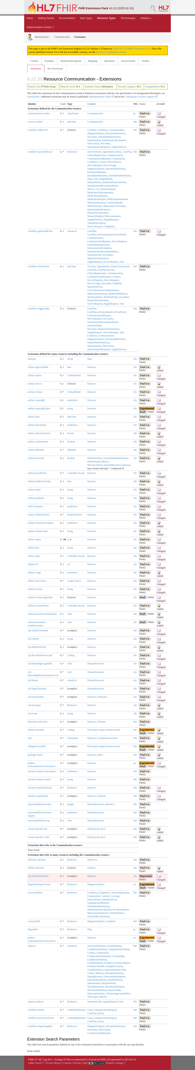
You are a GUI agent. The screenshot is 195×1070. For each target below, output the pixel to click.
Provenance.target (96, 729)
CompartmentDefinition (99, 956)
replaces (32, 945)
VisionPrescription (96, 223)
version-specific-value (38, 837)
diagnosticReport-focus (39, 884)
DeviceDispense (95, 280)
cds (135, 367)
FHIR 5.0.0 (105, 1059)
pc (135, 113)
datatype (32, 358)
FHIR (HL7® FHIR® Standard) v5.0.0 (131, 48)
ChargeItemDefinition (119, 949)
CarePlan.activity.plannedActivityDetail (106, 234)
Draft (142, 411)
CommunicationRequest (99, 158)
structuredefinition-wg (38, 820)
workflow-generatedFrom (40, 231)
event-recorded (35, 121)
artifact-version (35, 589)
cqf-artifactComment (38, 630)
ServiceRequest (95, 226)
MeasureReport (108, 189)
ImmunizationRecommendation (102, 185)
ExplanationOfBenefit (98, 902)
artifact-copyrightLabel (39, 408)
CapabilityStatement (97, 949)
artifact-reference (36, 867)
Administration (38, 37)
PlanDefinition (115, 979)
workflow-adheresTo (38, 130)
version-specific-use (37, 828)
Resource (91, 367)
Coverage (114, 896)
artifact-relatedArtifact (39, 514)
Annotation (72, 738)
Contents (67, 1063)
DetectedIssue (114, 161)
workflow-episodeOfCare (40, 151)
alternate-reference (37, 859)
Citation (91, 952)
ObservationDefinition (114, 976)
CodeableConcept (75, 473)
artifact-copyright (36, 400)
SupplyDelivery (119, 147)
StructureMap (114, 990)
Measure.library (95, 465)
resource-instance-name (39, 779)
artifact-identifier (36, 449)
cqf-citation (33, 638)
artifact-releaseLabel (38, 531)
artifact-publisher (36, 498)
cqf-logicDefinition (37, 688)
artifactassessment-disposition (42, 613)
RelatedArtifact (94, 458)
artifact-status (34, 539)
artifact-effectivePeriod (39, 433)
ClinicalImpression (96, 155)
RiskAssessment (113, 216)
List (98, 189)
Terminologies (127, 18)
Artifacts (145, 18)
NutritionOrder (94, 206)
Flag (89, 178)
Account (91, 266)
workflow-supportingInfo (40, 1026)
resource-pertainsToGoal (40, 787)
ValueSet (102, 996)
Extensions (35, 68)
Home (30, 18)
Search (39, 1063)
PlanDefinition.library (98, 461)
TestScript (92, 996)
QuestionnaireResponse (98, 147)
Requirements (109, 983)
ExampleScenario (114, 966)
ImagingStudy (105, 178)
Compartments (152, 86)
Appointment (108, 151)
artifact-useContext (37, 580)
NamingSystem (94, 976)
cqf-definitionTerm (37, 647)
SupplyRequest (111, 219)
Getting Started (46, 18)
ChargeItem (109, 226)
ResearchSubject (95, 216)
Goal (95, 178)
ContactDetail (74, 375)
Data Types (86, 18)
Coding (70, 655)
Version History (53, 1063)
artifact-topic (34, 556)
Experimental (147, 408)
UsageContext (74, 580)
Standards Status (92, 86)
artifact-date (33, 416)
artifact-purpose (35, 506)
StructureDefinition (96, 990)
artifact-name (34, 489)
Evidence (108, 962)
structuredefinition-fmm (39, 804)
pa (135, 763)
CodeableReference (76, 1009)
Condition (102, 130)
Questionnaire (94, 983)
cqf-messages (34, 705)
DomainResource (95, 663)
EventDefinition (95, 962)
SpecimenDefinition (114, 986)
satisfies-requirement (38, 796)
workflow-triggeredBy (39, 308)
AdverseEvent (94, 151)
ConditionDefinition (97, 959)
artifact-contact (35, 392)
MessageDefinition (114, 973)
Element (102, 721)
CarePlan (91, 130)
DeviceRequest (94, 165)
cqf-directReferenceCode (40, 655)
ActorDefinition (114, 945)
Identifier (71, 449)
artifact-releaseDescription (40, 522)
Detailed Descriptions (70, 61)
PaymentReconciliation (98, 916)
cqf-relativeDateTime (38, 876)
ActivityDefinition (96, 945)
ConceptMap (118, 956)
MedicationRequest (96, 199)
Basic (118, 151)
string (70, 358)
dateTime (71, 121)
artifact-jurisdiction (37, 473)
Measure (100, 973)
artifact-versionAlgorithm (40, 597)
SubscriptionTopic (96, 993)
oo (135, 884)
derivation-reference (37, 721)
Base (89, 358)
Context (91, 104)
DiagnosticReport (96, 133)
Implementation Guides (40, 27)
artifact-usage (34, 572)
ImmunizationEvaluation (114, 140)
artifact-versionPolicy (38, 605)
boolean (71, 441)
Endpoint (117, 283)
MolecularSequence (97, 202)
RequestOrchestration (97, 212)
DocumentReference (116, 133)
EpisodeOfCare (94, 286)
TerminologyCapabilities (118, 993)
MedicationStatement (117, 199)
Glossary (77, 1063)
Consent (102, 161)
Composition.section (107, 738)
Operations (109, 61)
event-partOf (34, 921)
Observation (93, 143)
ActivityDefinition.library (115, 458)
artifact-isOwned (36, 458)
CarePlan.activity (106, 269)
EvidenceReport (122, 962)
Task (121, 261)
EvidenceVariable (96, 966)
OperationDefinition (97, 979)
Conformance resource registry (141, 96)
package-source (35, 754)
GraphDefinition (95, 969)
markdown (72, 400)
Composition (118, 158)
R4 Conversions (55, 68)
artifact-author (35, 375)
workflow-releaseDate (38, 266)
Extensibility (33, 96)
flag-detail (33, 929)
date (69, 367)
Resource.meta (113, 729)
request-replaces (36, 1001)
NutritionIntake (115, 202)
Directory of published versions (111, 52)
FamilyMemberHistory (110, 136)
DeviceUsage (109, 165)
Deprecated (145, 876)
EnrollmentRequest (96, 172)
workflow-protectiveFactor (41, 1018)
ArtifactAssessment (119, 266)
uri (68, 564)
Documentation (67, 18)
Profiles (145, 61)
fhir (135, 121)
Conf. (63, 104)
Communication (62, 37)
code (69, 539)
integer (70, 804)
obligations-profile (37, 746)
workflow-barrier (36, 1009)
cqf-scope (32, 713)
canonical (72, 231)
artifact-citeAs (35, 383)
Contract (116, 276)
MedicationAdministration (100, 192)
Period (70, 433)
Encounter (92, 136)
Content (34, 61)
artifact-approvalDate (38, 367)
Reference (72, 151)
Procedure (105, 143)
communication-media (39, 113)
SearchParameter (95, 986)
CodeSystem (102, 952)
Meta (100, 754)
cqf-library (33, 680)
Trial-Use (144, 113)
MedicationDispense (97, 195)
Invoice (91, 189)
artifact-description (37, 425)
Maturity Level (67, 86)
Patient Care (35, 86)
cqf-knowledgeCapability (40, 663)
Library (90, 973)
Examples (49, 61)
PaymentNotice (116, 913)
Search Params (128, 61)
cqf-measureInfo (36, 696)
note (30, 738)
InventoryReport (121, 909)
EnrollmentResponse (97, 175)
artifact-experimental (38, 441)
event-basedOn (35, 892)
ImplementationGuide (115, 969)
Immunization (94, 140)
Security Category (126, 86)
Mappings (93, 61)
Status (142, 104)
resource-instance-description (42, 771)
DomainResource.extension (117, 465)
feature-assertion (36, 729)
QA (85, 1063)
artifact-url (33, 564)
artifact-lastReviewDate (39, 481)
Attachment (73, 113)
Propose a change (116, 1063)
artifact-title (33, 547)
